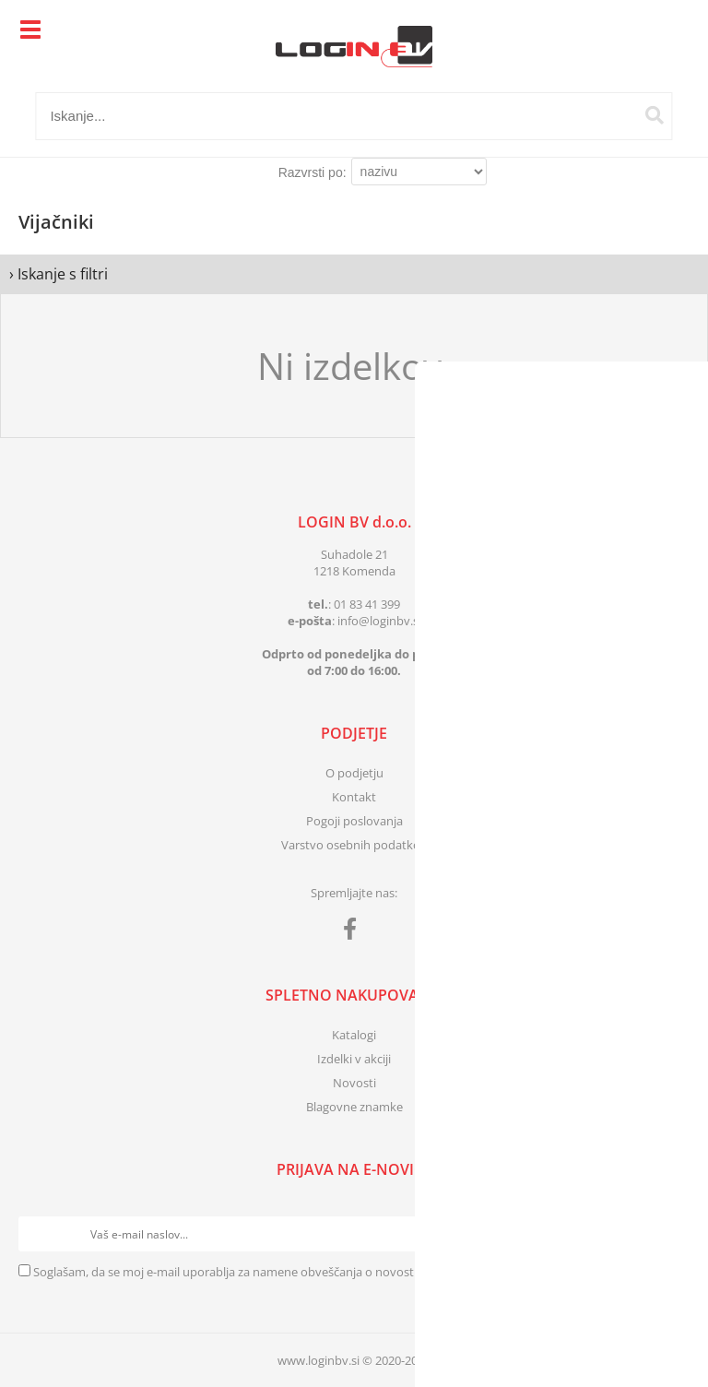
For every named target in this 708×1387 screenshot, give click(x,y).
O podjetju (354, 773)
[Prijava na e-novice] (672, 1233)
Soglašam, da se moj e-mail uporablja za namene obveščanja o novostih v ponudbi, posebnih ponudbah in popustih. (351, 1271)
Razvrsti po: (312, 172)
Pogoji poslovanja (354, 820)
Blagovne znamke (354, 1106)
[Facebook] (354, 932)
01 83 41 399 (367, 604)
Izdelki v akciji (354, 1058)
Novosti (354, 1082)
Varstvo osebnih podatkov (354, 844)
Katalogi (354, 1034)
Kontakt (354, 796)
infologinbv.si (379, 620)
